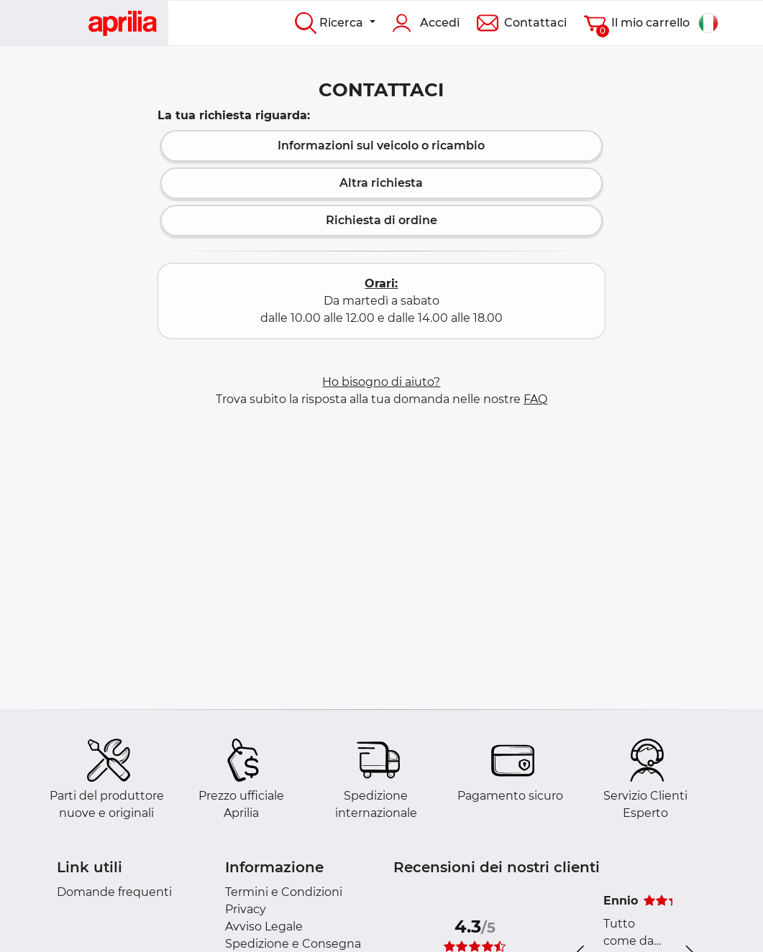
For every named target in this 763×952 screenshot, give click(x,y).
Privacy (245, 909)
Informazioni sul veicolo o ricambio (381, 145)
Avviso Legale (264, 926)
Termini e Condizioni (283, 892)
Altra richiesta (381, 183)
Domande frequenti (114, 892)
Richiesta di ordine (381, 220)
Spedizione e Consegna (293, 944)
